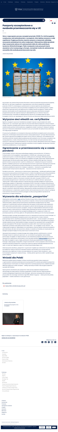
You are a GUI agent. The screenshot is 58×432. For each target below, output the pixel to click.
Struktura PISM (5, 357)
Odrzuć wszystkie (48, 427)
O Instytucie (5, 352)
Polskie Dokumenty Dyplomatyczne (10, 384)
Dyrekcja (4, 354)
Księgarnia (53, 2)
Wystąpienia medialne (7, 405)
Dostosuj (54, 427)
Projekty (36, 2)
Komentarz (4, 382)
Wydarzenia (30, 2)
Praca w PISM (5, 359)
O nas (4, 2)
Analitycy (17, 2)
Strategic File (5, 379)
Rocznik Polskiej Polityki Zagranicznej (10, 389)
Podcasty (23, 2)
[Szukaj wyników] (43, 20)
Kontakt (4, 362)
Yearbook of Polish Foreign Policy (9, 387)
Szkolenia (42, 2)
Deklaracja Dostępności (15, 422)
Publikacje (10, 2)
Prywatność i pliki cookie (6, 422)
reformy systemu (43, 238)
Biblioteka (48, 2)
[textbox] (53, 20)
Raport (3, 375)
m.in (19, 199)
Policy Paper (5, 377)
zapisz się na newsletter (8, 337)
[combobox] (53, 20)
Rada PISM (4, 355)
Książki (3, 380)
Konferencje (4, 402)
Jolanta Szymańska (8, 53)
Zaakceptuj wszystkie (42, 427)
